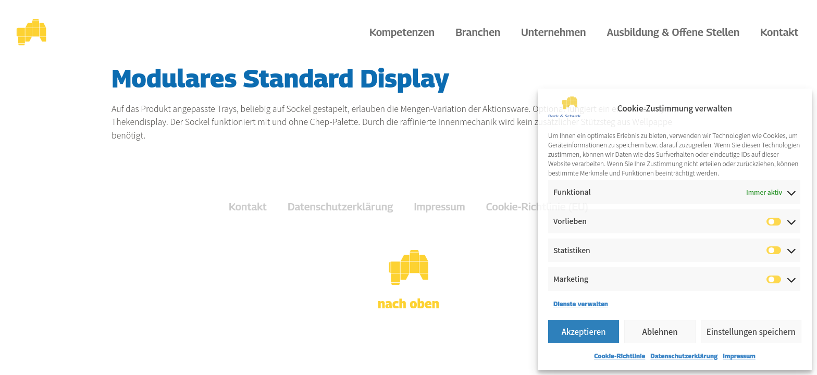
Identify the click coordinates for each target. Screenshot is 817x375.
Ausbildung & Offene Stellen (676, 32)
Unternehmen (556, 32)
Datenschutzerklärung (683, 356)
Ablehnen (659, 331)
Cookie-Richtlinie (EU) (537, 207)
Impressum (739, 356)
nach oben (408, 303)
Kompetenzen (404, 32)
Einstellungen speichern (751, 331)
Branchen (480, 32)
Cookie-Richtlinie (619, 356)
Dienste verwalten (580, 304)
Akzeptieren (584, 331)
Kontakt (779, 32)
